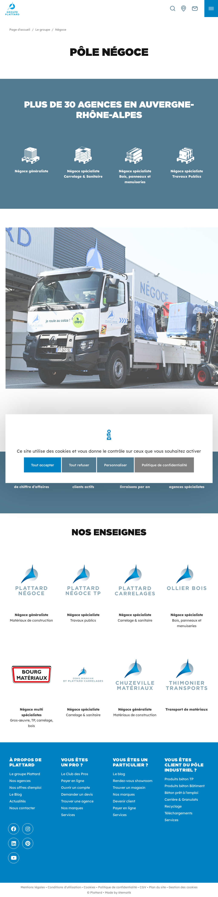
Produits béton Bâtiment (185, 786)
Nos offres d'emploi (25, 787)
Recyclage (173, 806)
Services (68, 815)
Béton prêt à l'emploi (181, 792)
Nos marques (72, 808)
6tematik (124, 892)
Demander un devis (77, 794)
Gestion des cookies (183, 887)
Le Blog (15, 794)
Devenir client (124, 801)
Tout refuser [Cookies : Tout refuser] (79, 465)
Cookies (89, 887)
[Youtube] (13, 857)
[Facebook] (13, 828)
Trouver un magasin (129, 787)
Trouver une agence (77, 801)
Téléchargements (178, 813)
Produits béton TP (179, 779)
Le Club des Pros (74, 774)
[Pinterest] (27, 843)
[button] (211, 8)
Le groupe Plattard (24, 774)
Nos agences (20, 781)
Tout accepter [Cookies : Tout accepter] (42, 465)
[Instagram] (27, 828)
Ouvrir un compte (75, 787)
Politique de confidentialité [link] (164, 465)
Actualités (17, 801)
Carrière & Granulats (181, 799)
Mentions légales (33, 887)
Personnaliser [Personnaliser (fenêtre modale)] (115, 465)
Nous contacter (22, 808)
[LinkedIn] (13, 843)
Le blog (119, 774)
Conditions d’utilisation (64, 887)
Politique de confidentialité (117, 887)
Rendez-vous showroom (132, 781)
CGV (143, 887)
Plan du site (157, 887)
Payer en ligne (72, 781)
